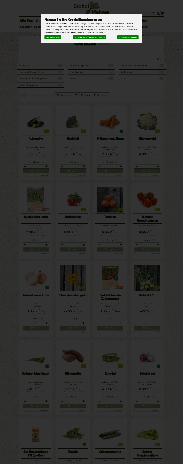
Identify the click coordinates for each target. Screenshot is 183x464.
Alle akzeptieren (53, 37)
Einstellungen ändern (128, 37)
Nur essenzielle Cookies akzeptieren (89, 37)
